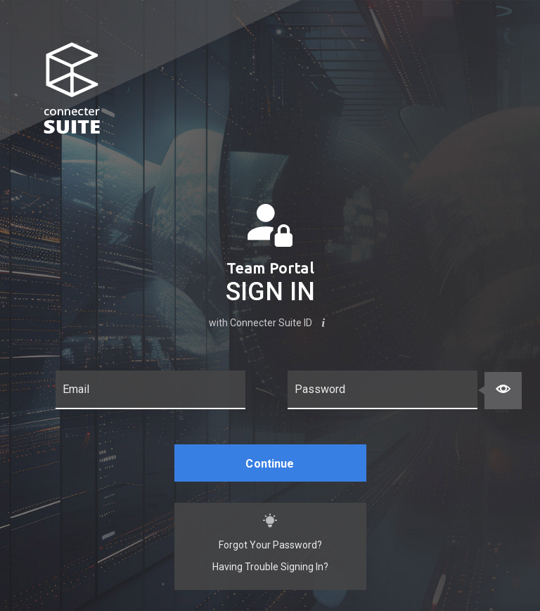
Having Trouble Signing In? (270, 566)
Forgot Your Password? (270, 545)
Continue (269, 463)
